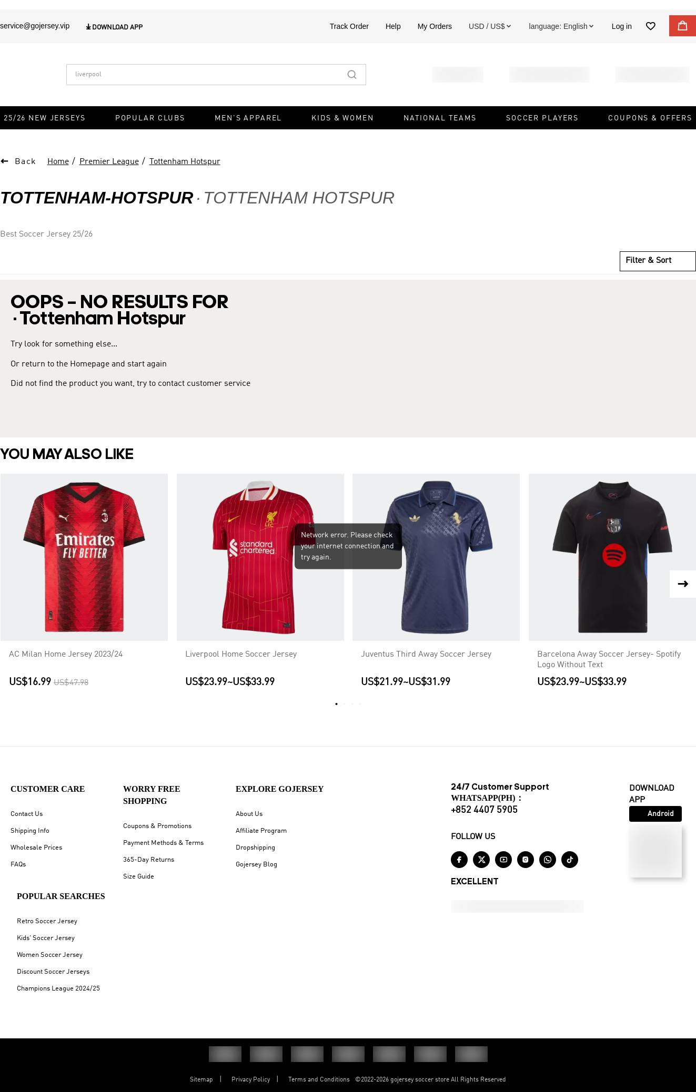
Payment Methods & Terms (163, 849)
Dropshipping (255, 854)
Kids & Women (342, 137)
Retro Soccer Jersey (47, 927)
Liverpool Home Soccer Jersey (241, 667)
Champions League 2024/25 (58, 995)
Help (393, 46)
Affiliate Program (261, 837)
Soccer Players (542, 137)
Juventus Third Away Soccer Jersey (426, 667)
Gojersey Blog (256, 871)
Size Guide (138, 883)
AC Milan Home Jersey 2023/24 (66, 667)
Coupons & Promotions (157, 832)
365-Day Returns (148, 866)
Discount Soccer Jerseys (53, 978)
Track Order (349, 46)
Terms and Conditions (319, 1086)
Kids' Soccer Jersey (46, 944)
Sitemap (201, 1086)
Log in (622, 46)
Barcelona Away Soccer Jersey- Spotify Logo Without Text (609, 672)
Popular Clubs (150, 137)
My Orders (435, 46)
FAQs (18, 871)
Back (26, 175)
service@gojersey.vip (34, 45)
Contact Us (27, 820)
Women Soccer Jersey (50, 961)
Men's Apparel (248, 137)
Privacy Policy (250, 1086)
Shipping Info (30, 837)
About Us (249, 820)
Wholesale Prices (36, 854)
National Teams (440, 137)
